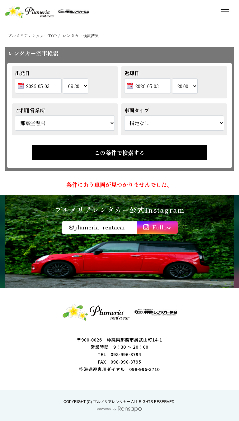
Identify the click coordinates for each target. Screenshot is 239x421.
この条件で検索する (119, 152)
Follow (161, 227)
